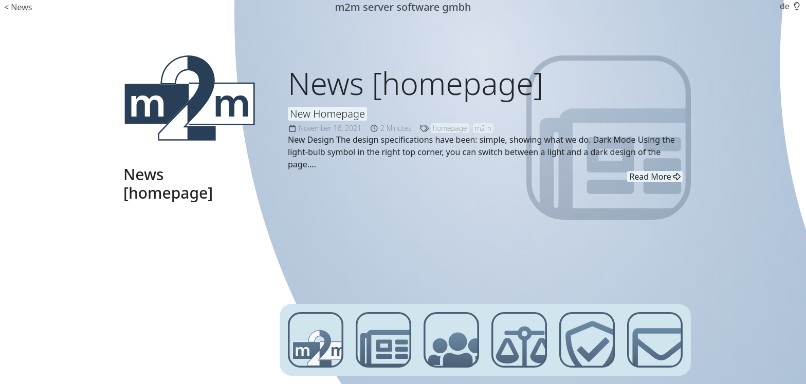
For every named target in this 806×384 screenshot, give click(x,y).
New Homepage (327, 114)
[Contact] (655, 340)
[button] (796, 6)
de (785, 6)
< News (18, 7)
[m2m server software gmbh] (189, 98)
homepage (450, 128)
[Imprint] (519, 340)
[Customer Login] (451, 340)
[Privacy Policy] (587, 340)
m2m (483, 128)
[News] (383, 340)
